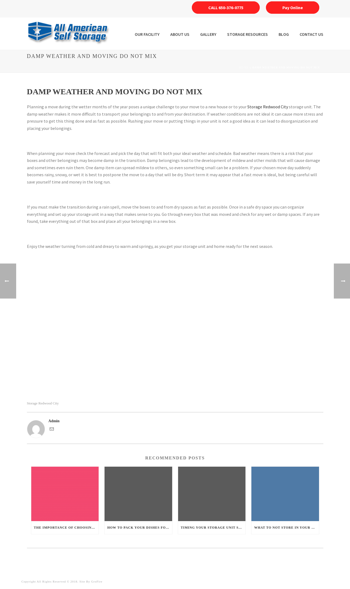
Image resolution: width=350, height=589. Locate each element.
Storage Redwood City (267, 106)
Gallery (208, 34)
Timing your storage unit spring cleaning (213, 527)
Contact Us (311, 34)
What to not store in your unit (286, 527)
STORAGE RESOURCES (247, 34)
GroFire (96, 581)
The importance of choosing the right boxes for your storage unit (66, 527)
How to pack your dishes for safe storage (139, 527)
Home (244, 67)
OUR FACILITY (147, 34)
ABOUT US (179, 34)
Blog (284, 34)
